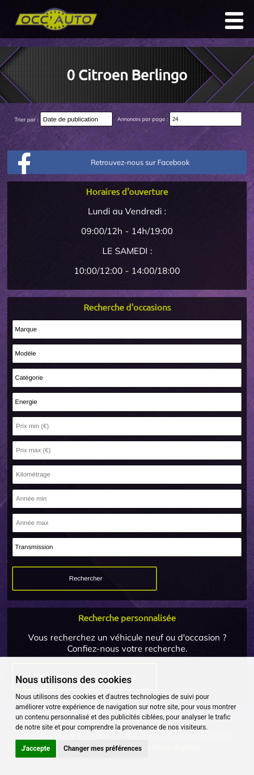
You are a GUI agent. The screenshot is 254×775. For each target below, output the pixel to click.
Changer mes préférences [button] (103, 748)
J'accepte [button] (35, 748)
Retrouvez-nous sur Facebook (140, 162)
